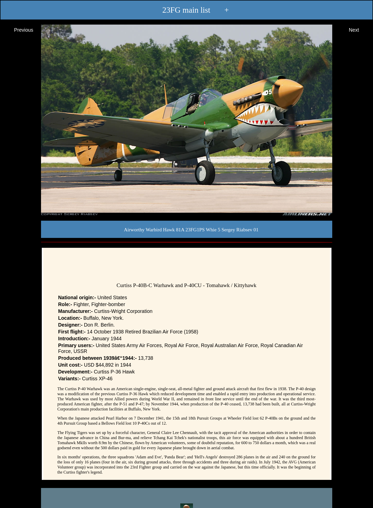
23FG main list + (186, 10)
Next (358, 30)
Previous (19, 30)
